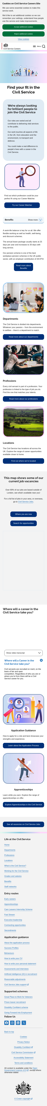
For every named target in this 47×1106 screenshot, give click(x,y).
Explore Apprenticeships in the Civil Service (23, 805)
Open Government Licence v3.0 (20, 1069)
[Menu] (36, 46)
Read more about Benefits (23, 266)
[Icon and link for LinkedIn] (18, 1023)
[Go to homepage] (11, 46)
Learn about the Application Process (23, 746)
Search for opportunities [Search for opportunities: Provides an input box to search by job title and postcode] (23, 523)
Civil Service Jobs (25, 502)
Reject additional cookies (23, 34)
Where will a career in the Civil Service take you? (20, 610)
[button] (44, 46)
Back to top (9, 1032)
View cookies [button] (23, 39)
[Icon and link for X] (24, 1023)
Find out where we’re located (23, 461)
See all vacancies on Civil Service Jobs (23, 824)
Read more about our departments (23, 337)
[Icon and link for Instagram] (12, 1023)
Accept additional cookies (23, 27)
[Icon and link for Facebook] (6, 1023)
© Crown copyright (22, 1099)
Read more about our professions (23, 399)
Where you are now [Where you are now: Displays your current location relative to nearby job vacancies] (23, 514)
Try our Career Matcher (22, 205)
